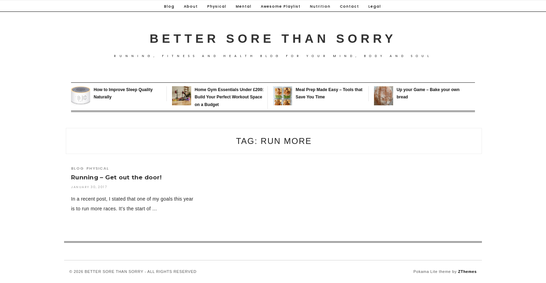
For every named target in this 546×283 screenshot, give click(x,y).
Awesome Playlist (281, 6)
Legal (374, 6)
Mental (243, 6)
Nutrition (320, 6)
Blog (169, 6)
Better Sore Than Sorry (273, 38)
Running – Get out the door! (116, 177)
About (191, 6)
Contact (349, 6)
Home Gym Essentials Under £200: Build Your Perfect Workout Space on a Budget (229, 97)
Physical (216, 6)
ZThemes (467, 271)
